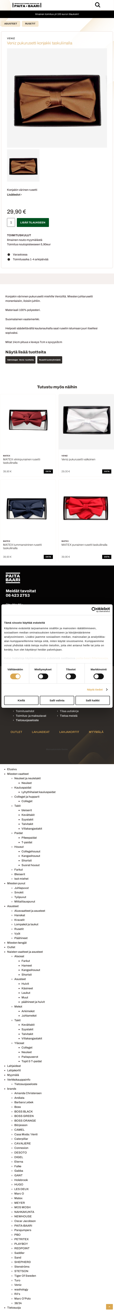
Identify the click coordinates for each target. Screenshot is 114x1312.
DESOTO (20, 1152)
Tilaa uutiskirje (69, 711)
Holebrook (21, 1179)
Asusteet (10, 23)
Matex (18, 1198)
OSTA (48, 471)
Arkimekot (28, 1011)
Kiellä (21, 700)
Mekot (18, 1006)
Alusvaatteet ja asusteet (29, 910)
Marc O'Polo (22, 1298)
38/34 (18, 1303)
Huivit (25, 983)
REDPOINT (22, 1248)
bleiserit (27, 810)
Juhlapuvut (21, 887)
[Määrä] (11, 222)
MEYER (19, 1202)
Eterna (18, 1161)
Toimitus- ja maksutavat (31, 715)
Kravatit (19, 919)
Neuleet (27, 782)
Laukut (26, 992)
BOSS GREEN (24, 1115)
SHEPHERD (22, 1262)
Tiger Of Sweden (25, 1275)
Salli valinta (57, 700)
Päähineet (21, 938)
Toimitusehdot (25, 711)
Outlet (16, 731)
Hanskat (19, 915)
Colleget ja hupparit (26, 796)
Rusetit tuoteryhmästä (49, 360)
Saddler (19, 1252)
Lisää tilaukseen (32, 222)
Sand (17, 1257)
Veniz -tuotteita (26, 360)
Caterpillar (21, 1138)
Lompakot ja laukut (26, 924)
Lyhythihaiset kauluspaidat (39, 792)
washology (21, 1289)
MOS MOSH (22, 1207)
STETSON (21, 1271)
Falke (17, 1166)
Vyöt (17, 933)
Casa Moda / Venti (26, 1134)
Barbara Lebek (23, 1102)
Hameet (27, 965)
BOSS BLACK (23, 1111)
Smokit (18, 892)
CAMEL (19, 1129)
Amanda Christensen (28, 1093)
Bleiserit (19, 874)
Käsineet (27, 988)
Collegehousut (31, 851)
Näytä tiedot (95, 689)
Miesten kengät (17, 942)
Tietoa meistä (68, 715)
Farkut (18, 869)
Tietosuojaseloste (27, 720)
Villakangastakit (32, 828)
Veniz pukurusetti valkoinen (78, 459)
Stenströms (21, 1266)
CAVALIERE (22, 1143)
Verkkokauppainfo (18, 1079)
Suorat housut (31, 865)
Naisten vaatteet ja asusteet (25, 951)
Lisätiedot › (14, 194)
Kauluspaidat (22, 787)
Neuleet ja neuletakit (27, 778)
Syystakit (27, 819)
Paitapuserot (30, 1056)
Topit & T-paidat (32, 1061)
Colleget (27, 801)
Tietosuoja (14, 1307)
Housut (19, 846)
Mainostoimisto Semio (57, 749)
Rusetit (30, 23)
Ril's (17, 1293)
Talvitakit (27, 823)
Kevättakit (28, 814)
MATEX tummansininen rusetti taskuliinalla (22, 546)
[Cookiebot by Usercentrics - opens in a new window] (94, 609)
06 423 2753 (18, 595)
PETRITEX (21, 1239)
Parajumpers (22, 1230)
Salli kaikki (93, 700)
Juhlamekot (29, 1015)
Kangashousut (31, 855)
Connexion (21, 1147)
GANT (18, 1175)
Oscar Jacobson (25, 1221)
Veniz (18, 1284)
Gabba (18, 1170)
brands (11, 1088)
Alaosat (19, 956)
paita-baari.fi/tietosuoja (92, 658)
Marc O (19, 1193)
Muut (25, 997)
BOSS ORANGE (25, 1120)
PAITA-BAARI (23, 1225)
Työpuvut (20, 897)
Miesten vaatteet (18, 773)
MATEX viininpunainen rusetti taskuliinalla (21, 461)
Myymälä (96, 731)
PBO (17, 1234)
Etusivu (12, 769)
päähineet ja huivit (33, 1001)
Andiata (19, 1097)
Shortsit (27, 860)
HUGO (18, 1184)
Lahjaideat (41, 731)
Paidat (18, 833)
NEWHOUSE (23, 1216)
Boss (17, 1106)
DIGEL (18, 1157)
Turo (17, 1280)
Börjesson (20, 1125)
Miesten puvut (16, 883)
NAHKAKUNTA (24, 1211)
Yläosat (19, 1043)
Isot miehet (21, 878)
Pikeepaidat (29, 837)
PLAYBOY (21, 1243)
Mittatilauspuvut (24, 901)
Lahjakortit (69, 731)
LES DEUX (21, 1189)
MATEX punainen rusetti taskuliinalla (84, 544)
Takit (17, 805)
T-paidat (27, 842)
